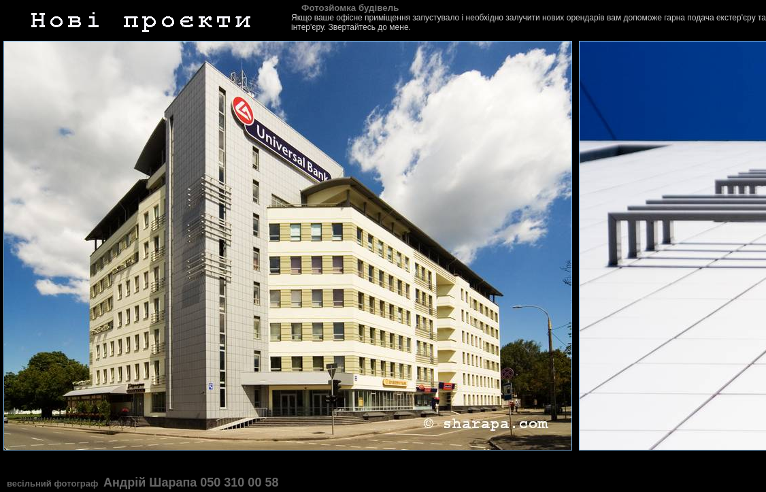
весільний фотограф (54, 483)
